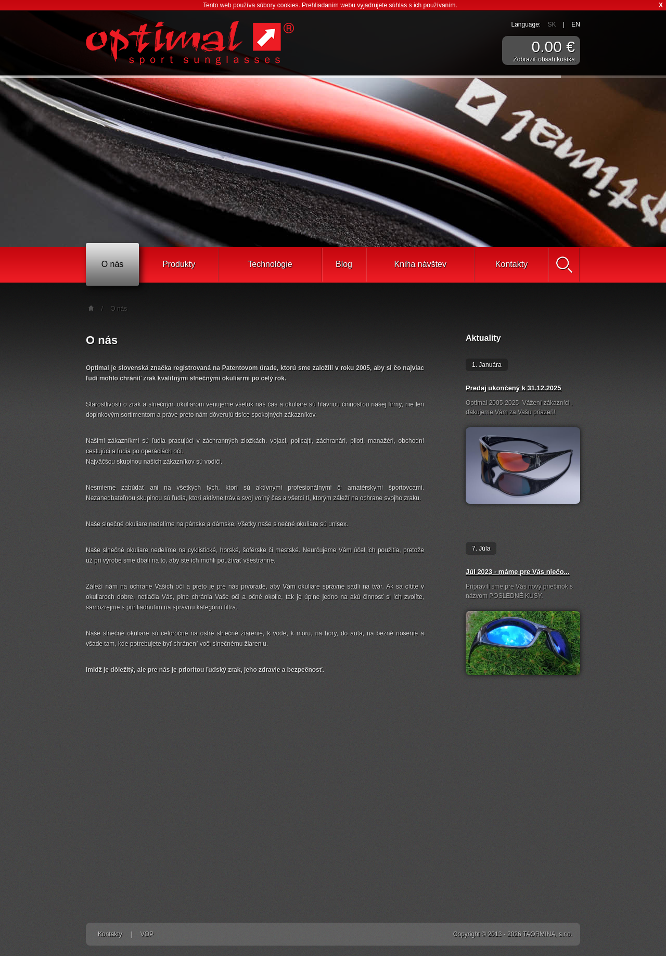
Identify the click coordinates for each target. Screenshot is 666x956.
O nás (112, 264)
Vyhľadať (564, 264)
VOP (146, 934)
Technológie (270, 264)
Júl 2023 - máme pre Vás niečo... (517, 572)
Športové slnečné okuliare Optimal (190, 43)
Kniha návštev (420, 264)
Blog (344, 264)
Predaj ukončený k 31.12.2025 (513, 388)
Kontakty (511, 264)
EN (575, 24)
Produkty (178, 264)
